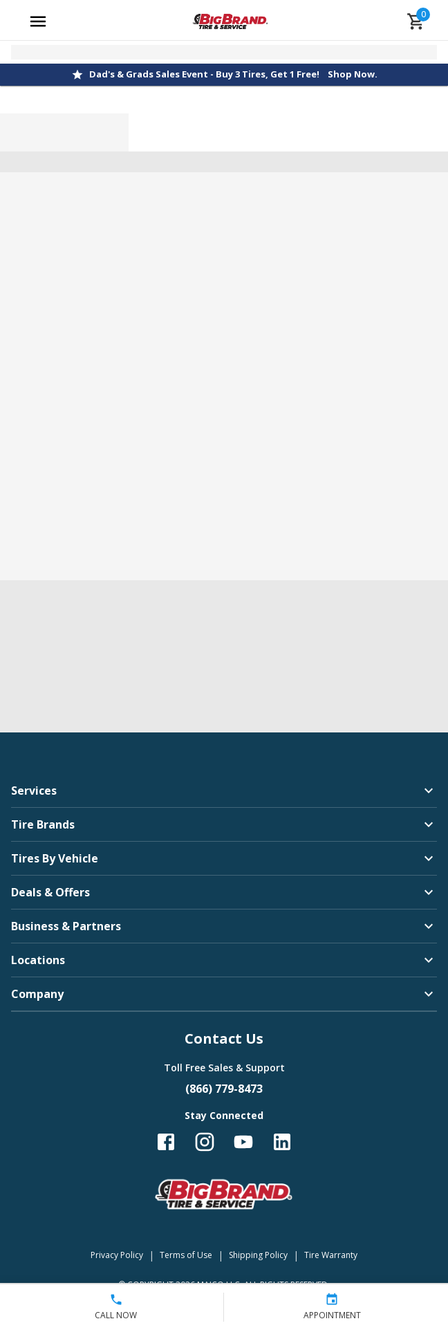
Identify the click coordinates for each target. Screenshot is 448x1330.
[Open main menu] (38, 21)
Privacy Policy (117, 1255)
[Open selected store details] (224, 52)
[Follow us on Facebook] (166, 1142)
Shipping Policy (258, 1255)
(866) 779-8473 (224, 1088)
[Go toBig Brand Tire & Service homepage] (230, 21)
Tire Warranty (330, 1255)
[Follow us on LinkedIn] (282, 1142)
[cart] (416, 21)
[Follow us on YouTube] (243, 1142)
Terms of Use (186, 1255)
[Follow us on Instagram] (205, 1142)
